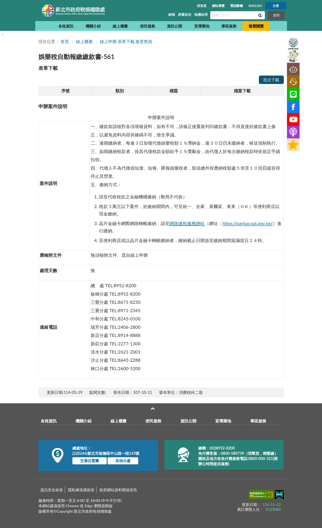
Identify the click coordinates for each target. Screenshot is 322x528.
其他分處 (122, 460)
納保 (171, 14)
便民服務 (147, 26)
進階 (276, 15)
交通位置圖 (89, 460)
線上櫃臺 (120, 26)
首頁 (64, 41)
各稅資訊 (65, 26)
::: (37, 3)
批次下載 (271, 79)
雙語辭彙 (236, 6)
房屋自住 (184, 14)
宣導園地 (201, 26)
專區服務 (228, 26)
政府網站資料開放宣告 (118, 489)
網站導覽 (218, 6)
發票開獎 (256, 26)
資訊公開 (174, 26)
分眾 (276, 6)
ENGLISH (255, 6)
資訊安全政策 (51, 489)
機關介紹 (93, 26)
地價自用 (201, 14)
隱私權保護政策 (81, 489)
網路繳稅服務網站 (187, 223)
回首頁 (201, 6)
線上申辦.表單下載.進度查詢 (126, 41)
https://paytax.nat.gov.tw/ (247, 223)
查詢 (259, 15)
